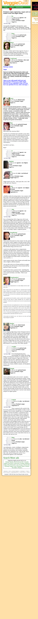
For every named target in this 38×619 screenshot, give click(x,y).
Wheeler (20, 467)
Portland (19, 466)
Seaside (27, 466)
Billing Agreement (14, 472)
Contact (28, 472)
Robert (12, 42)
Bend (15, 462)
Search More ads (11, 457)
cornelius (14, 346)
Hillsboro (27, 463)
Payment (5, 471)
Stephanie (11, 161)
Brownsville (20, 462)
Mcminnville (27, 464)
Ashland (7, 462)
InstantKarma (13, 232)
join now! (6, 9)
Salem (23, 466)
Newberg (7, 466)
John (13, 209)
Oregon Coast (13, 466)
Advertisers (22, 471)
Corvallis (26, 462)
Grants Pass (16, 463)
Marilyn (12, 323)
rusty (11, 186)
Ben (11, 171)
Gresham (22, 463)
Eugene (5, 463)
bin (12, 16)
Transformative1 (14, 277)
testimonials (19, 7)
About (27, 471)
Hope (11, 122)
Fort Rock (10, 463)
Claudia (12, 368)
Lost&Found (13, 58)
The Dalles (14, 467)
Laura (11, 98)
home (5, 7)
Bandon (11, 462)
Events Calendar (15, 471)
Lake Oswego (19, 464)
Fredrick (14, 399)
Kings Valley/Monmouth (9, 464)
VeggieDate (16, 3)
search (12, 7)
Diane (13, 437)
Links (10, 471)
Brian (13, 33)
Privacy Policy (22, 472)
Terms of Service (6, 472)
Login (26, 0)
